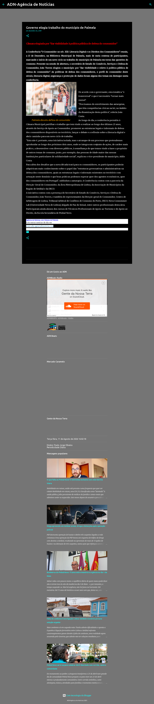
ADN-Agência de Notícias (30, 4)
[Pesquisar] (57, 4)
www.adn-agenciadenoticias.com (40, 226)
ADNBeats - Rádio (65, 318)
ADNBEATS (52, 318)
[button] (27, 36)
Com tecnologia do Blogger (77, 695)
